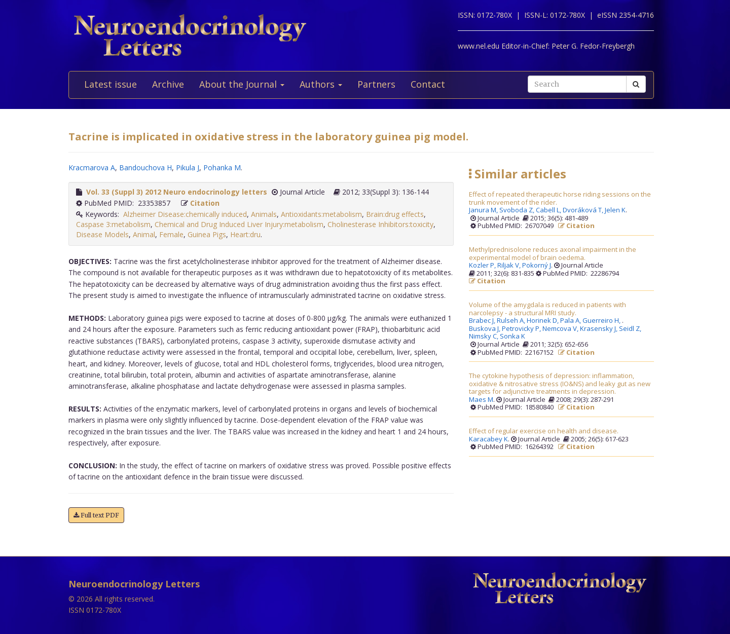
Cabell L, (549, 210)
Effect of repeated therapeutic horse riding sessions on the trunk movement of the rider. (560, 198)
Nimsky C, (484, 336)
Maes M (481, 400)
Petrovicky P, (522, 329)
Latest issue (110, 84)
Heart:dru (245, 234)
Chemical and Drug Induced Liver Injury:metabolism (239, 224)
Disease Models (102, 234)
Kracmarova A (91, 167)
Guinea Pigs (207, 234)
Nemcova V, (561, 329)
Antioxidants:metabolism (321, 214)
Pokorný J (536, 266)
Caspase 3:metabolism (113, 224)
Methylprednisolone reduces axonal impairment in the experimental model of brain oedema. (552, 254)
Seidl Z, (631, 329)
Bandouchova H (145, 167)
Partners (376, 84)
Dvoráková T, (584, 210)
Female (171, 234)
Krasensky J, (599, 329)
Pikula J (187, 167)
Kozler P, (483, 266)
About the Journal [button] (241, 84)
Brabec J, (483, 321)
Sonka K (512, 336)
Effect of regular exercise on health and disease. (543, 431)
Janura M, (484, 210)
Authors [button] (321, 84)
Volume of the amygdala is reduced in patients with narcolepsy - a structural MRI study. (547, 309)
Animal (144, 234)
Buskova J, (485, 329)
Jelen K (615, 210)
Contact (428, 84)
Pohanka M (222, 167)
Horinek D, (543, 321)
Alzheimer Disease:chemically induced (185, 214)
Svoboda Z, (517, 210)
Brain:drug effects (395, 214)
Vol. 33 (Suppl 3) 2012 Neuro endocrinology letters (176, 192)
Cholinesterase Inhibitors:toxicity (380, 224)
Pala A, (571, 321)
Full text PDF (96, 515)
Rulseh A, (512, 321)
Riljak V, (509, 266)
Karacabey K (488, 439)
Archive (168, 84)
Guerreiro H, (602, 321)
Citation (205, 203)
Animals (264, 214)
